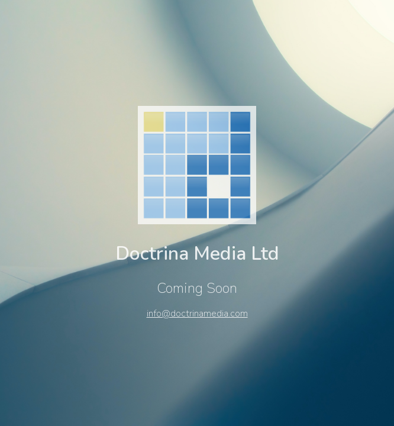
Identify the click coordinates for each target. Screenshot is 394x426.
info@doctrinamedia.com (197, 313)
